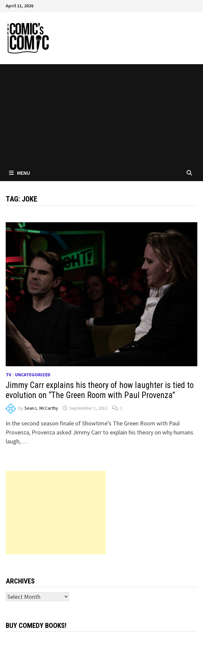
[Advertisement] (101, 114)
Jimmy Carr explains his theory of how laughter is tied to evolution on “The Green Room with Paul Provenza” (100, 390)
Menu (19, 172)
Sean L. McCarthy (41, 408)
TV (8, 375)
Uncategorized (32, 375)
